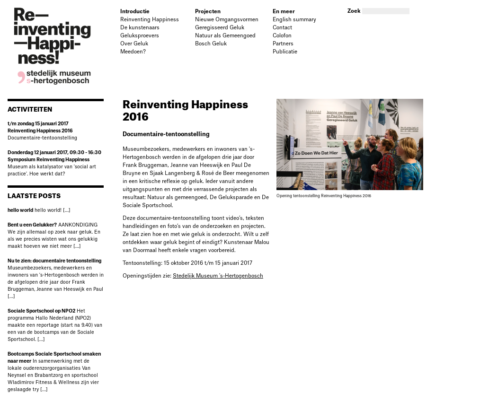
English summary (294, 19)
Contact (282, 27)
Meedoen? (133, 51)
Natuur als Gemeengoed (225, 35)
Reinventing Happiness (149, 19)
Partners (283, 43)
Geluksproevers (139, 35)
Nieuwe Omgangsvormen (226, 19)
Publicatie (285, 51)
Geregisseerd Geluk (219, 27)
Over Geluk (134, 43)
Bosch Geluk (211, 43)
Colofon (282, 35)
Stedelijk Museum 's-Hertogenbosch (218, 276)
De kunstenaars (140, 27)
